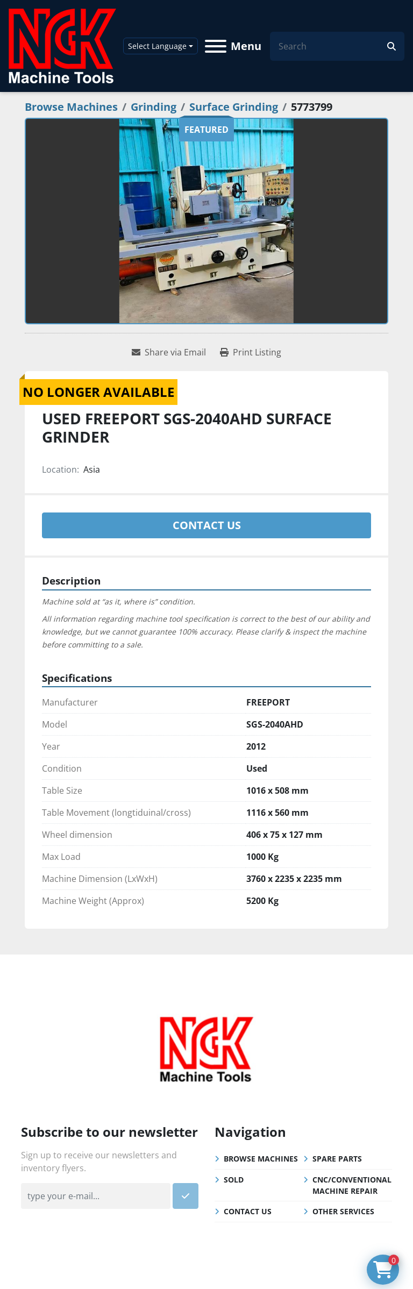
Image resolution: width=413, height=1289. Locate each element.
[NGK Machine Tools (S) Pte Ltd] (206, 1048)
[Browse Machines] (71, 106)
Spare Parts (337, 1158)
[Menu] (215, 46)
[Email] (95, 1196)
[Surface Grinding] (233, 106)
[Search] (333, 46)
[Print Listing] (250, 352)
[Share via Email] (169, 352)
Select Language (157, 46)
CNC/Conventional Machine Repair (351, 1185)
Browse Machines (261, 1158)
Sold (234, 1179)
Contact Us (207, 525)
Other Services (343, 1211)
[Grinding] (153, 106)
